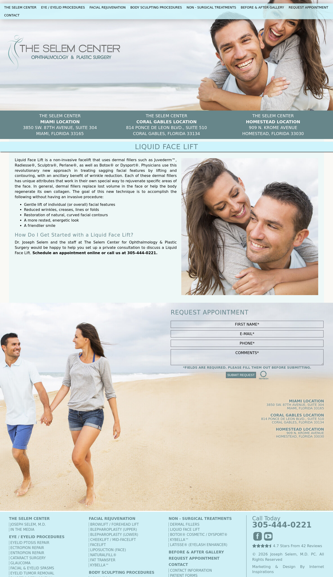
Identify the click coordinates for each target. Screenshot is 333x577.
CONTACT (11, 15)
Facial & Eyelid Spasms (32, 568)
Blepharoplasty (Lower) (114, 535)
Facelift (98, 545)
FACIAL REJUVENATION (107, 7)
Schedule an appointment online (66, 253)
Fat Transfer (102, 560)
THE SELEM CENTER (20, 7)
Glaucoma (20, 563)
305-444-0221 (141, 253)
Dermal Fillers (184, 524)
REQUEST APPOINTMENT (308, 7)
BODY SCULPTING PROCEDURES (156, 7)
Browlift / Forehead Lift (114, 524)
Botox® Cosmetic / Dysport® (199, 535)
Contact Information (191, 570)
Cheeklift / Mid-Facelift (113, 540)
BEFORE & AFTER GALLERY (262, 7)
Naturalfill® (103, 555)
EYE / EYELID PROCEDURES (63, 7)
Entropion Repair (27, 553)
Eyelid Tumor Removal (32, 573)
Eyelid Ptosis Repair (29, 543)
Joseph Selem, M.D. (28, 524)
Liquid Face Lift (185, 530)
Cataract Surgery (28, 558)
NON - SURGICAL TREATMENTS (211, 7)
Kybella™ (99, 565)
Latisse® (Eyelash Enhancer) (198, 545)
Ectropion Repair (27, 548)
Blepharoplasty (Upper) (113, 530)
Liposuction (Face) (108, 550)
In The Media (22, 530)
